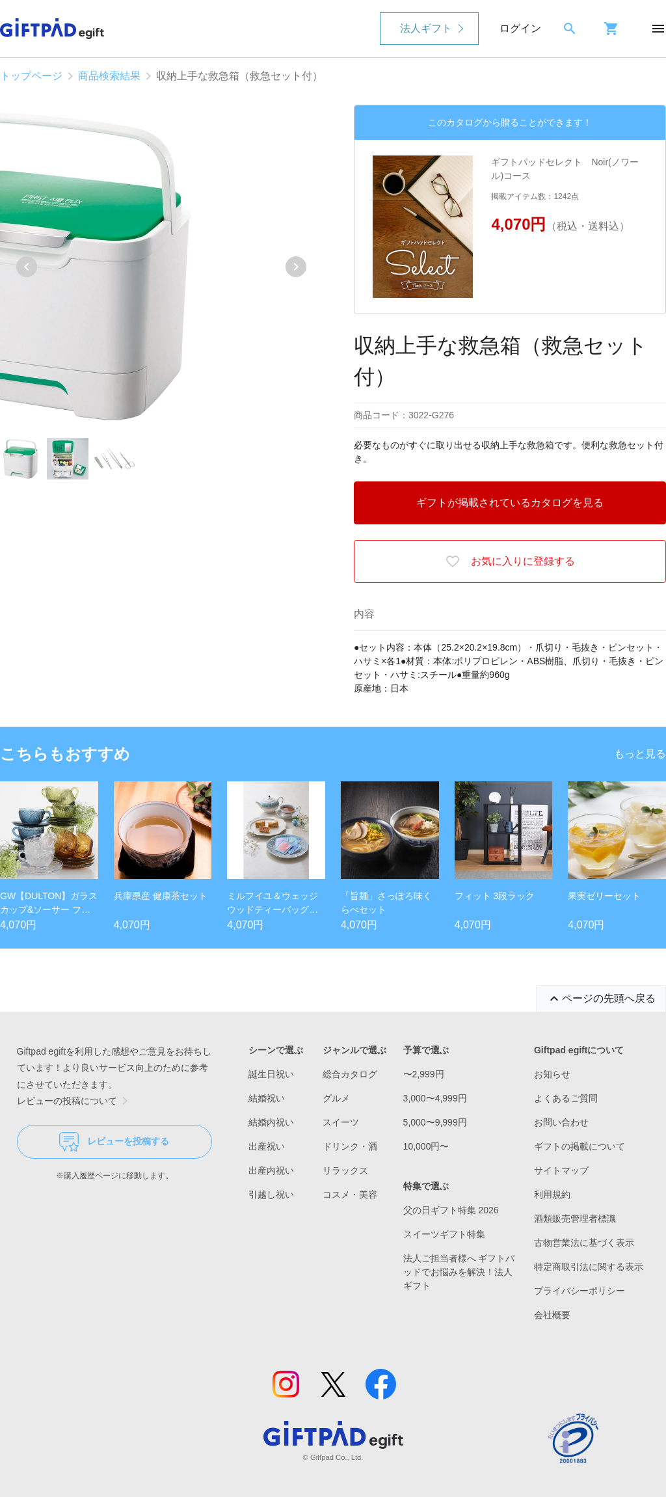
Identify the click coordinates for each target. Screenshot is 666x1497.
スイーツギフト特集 (444, 1234)
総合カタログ (350, 1074)
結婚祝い (266, 1098)
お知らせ (552, 1074)
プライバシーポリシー (579, 1291)
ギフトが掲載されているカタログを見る (510, 502)
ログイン (520, 28)
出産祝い (266, 1146)
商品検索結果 (109, 75)
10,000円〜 (426, 1146)
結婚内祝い (271, 1122)
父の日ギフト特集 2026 (451, 1210)
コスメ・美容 (350, 1194)
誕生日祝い (271, 1074)
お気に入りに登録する (510, 561)
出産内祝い (271, 1170)
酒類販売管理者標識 (575, 1218)
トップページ (31, 75)
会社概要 (552, 1315)
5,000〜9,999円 (435, 1122)
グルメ (336, 1098)
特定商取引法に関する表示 (588, 1266)
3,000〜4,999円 (435, 1098)
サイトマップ (561, 1170)
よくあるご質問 (566, 1098)
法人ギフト (426, 28)
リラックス (345, 1170)
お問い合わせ (561, 1122)
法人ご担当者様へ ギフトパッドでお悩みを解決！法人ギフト (459, 1272)
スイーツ (341, 1122)
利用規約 (552, 1194)
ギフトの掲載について (579, 1146)
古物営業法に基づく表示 (584, 1242)
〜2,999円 (423, 1074)
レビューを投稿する (114, 1142)
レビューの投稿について (75, 1101)
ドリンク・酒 (350, 1146)
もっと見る (640, 753)
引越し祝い (271, 1194)
